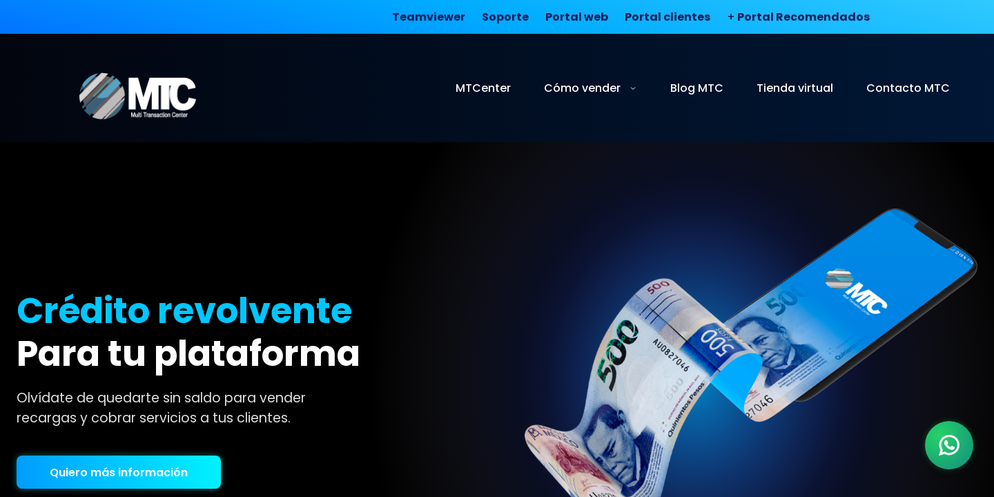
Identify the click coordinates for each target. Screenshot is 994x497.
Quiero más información (119, 472)
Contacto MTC (908, 88)
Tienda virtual (795, 88)
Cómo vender (590, 88)
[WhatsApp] (949, 445)
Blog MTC (696, 88)
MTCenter (483, 88)
